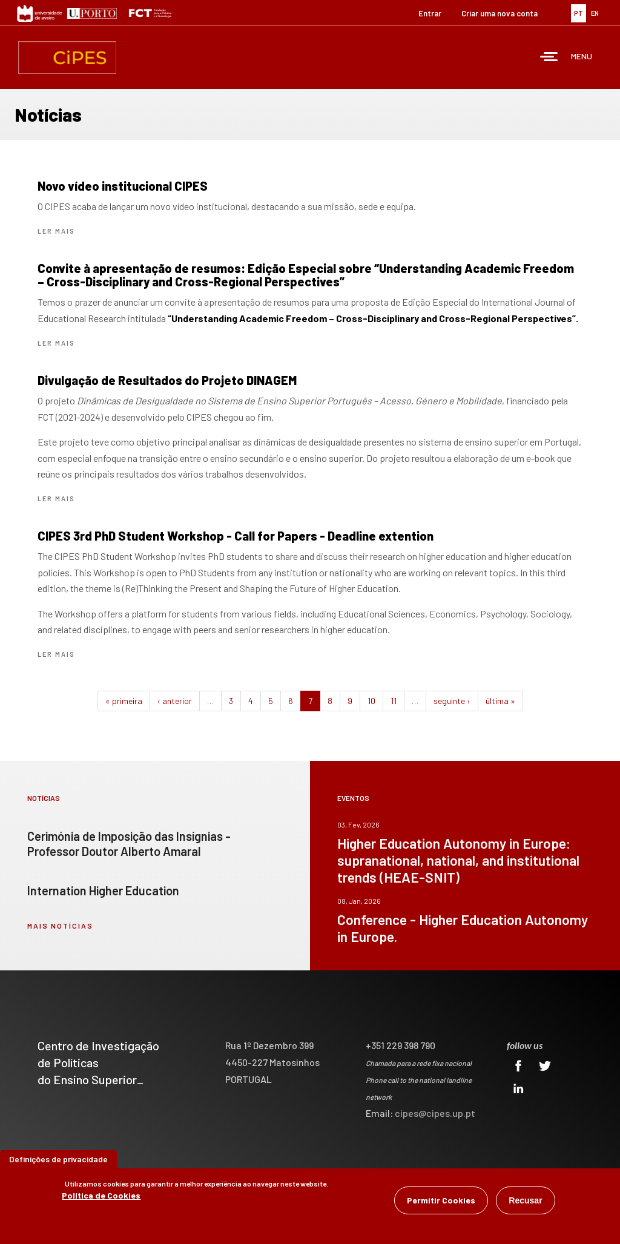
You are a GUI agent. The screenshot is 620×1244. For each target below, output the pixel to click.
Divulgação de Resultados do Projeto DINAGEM (167, 380)
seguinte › (452, 701)
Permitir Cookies (441, 1200)
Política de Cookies (101, 1195)
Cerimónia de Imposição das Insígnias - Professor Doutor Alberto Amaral (129, 843)
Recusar (525, 1200)
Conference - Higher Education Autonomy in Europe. (462, 928)
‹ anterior (174, 701)
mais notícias (60, 925)
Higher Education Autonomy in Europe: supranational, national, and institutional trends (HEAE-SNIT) (458, 860)
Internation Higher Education (103, 890)
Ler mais (56, 231)
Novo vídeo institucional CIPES (123, 186)
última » (500, 701)
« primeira (123, 701)
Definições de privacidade (58, 1159)
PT (578, 13)
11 (394, 701)
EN (595, 13)
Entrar (429, 13)
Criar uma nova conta (499, 13)
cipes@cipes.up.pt (435, 1113)
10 (371, 701)
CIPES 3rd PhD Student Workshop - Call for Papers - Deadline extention (236, 535)
